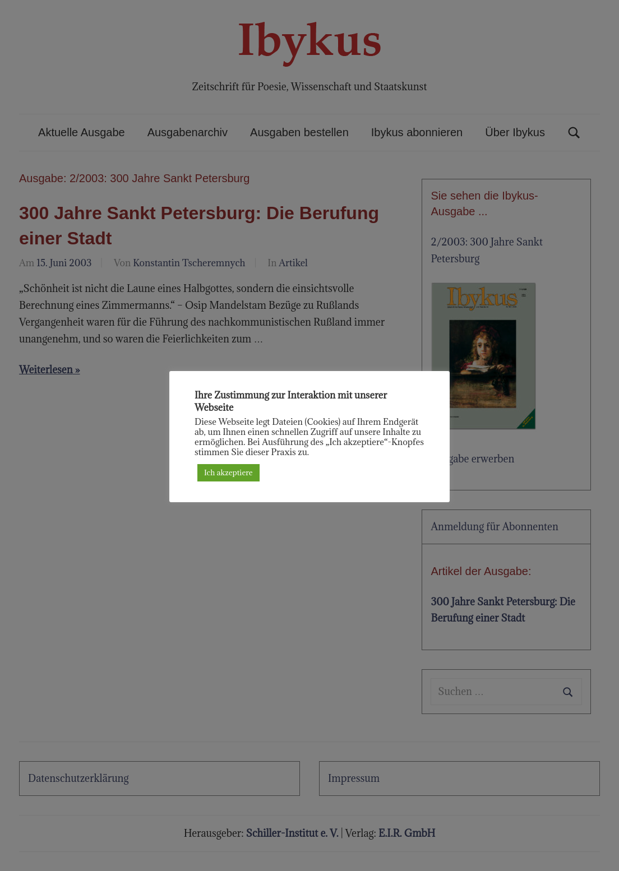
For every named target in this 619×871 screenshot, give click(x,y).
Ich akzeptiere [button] (228, 472)
